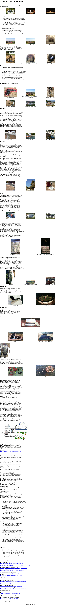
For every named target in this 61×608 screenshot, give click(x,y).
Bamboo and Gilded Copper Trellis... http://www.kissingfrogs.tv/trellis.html (12, 570)
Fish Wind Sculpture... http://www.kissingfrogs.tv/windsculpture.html (11, 575)
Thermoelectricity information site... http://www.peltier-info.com (10, 593)
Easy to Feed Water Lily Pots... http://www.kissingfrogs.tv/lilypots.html (11, 578)
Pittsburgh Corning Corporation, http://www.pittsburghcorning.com (10, 451)
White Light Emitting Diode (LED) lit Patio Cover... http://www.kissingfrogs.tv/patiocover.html (15, 565)
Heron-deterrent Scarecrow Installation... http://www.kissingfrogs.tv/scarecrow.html (13, 588)
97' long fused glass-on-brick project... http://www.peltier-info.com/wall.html (12, 583)
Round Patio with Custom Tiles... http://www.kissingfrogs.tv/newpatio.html (11, 563)
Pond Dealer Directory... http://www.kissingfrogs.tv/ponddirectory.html (11, 586)
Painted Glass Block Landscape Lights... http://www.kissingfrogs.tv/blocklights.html (13, 581)
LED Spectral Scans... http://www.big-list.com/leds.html (9, 598)
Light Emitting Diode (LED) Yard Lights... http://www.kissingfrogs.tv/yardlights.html (13, 568)
